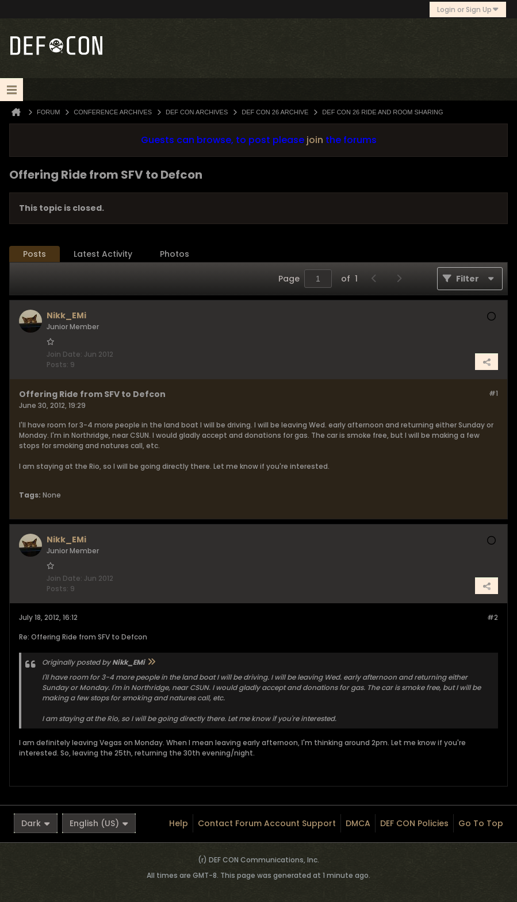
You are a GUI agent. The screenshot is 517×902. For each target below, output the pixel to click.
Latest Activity (103, 254)
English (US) (99, 823)
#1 (493, 393)
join (315, 140)
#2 (492, 617)
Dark (35, 823)
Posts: (57, 364)
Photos (174, 254)
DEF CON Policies (414, 823)
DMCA (358, 823)
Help (178, 823)
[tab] (34, 254)
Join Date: (64, 354)
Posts (34, 254)
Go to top (480, 823)
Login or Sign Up (468, 9)
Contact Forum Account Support (267, 823)
